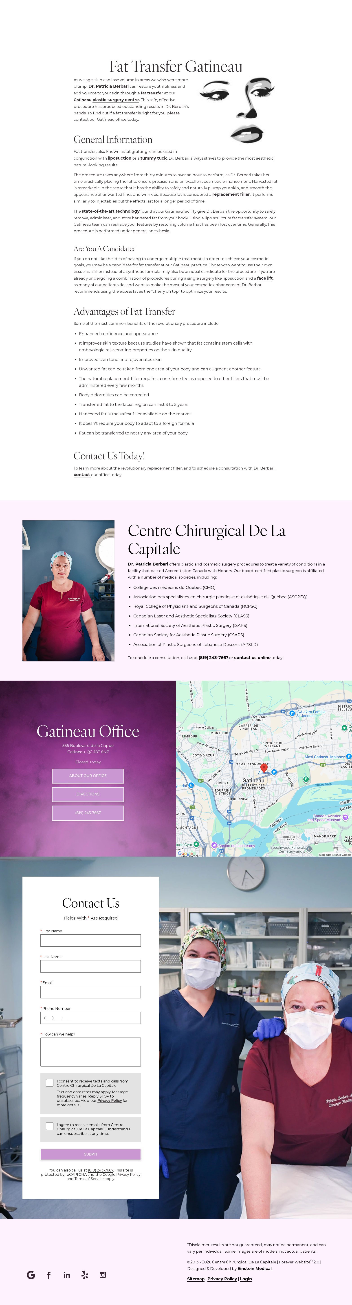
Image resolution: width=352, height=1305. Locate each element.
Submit (90, 1154)
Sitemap (196, 1278)
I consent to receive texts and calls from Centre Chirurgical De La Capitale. (96, 1093)
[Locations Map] (264, 768)
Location (220, 19)
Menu (189, 19)
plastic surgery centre (115, 99)
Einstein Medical (255, 1268)
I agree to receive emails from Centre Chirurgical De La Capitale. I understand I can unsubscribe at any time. (93, 1129)
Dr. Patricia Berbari (108, 86)
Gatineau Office (88, 730)
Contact (315, 19)
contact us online (252, 657)
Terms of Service (89, 1178)
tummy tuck (154, 158)
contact (82, 474)
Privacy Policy (109, 1101)
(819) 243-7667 (213, 657)
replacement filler (231, 194)
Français (286, 19)
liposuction (120, 158)
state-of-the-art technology (111, 211)
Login (246, 1278)
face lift (265, 278)
